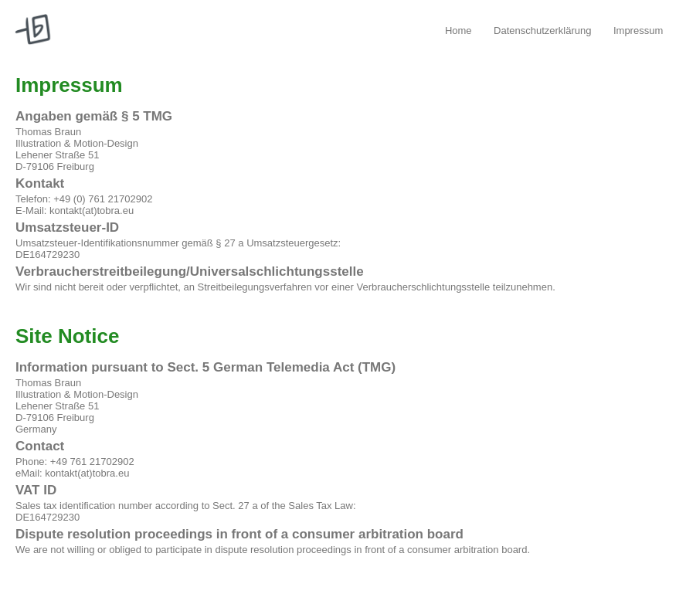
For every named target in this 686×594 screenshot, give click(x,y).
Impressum (638, 30)
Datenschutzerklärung (542, 30)
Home (458, 30)
